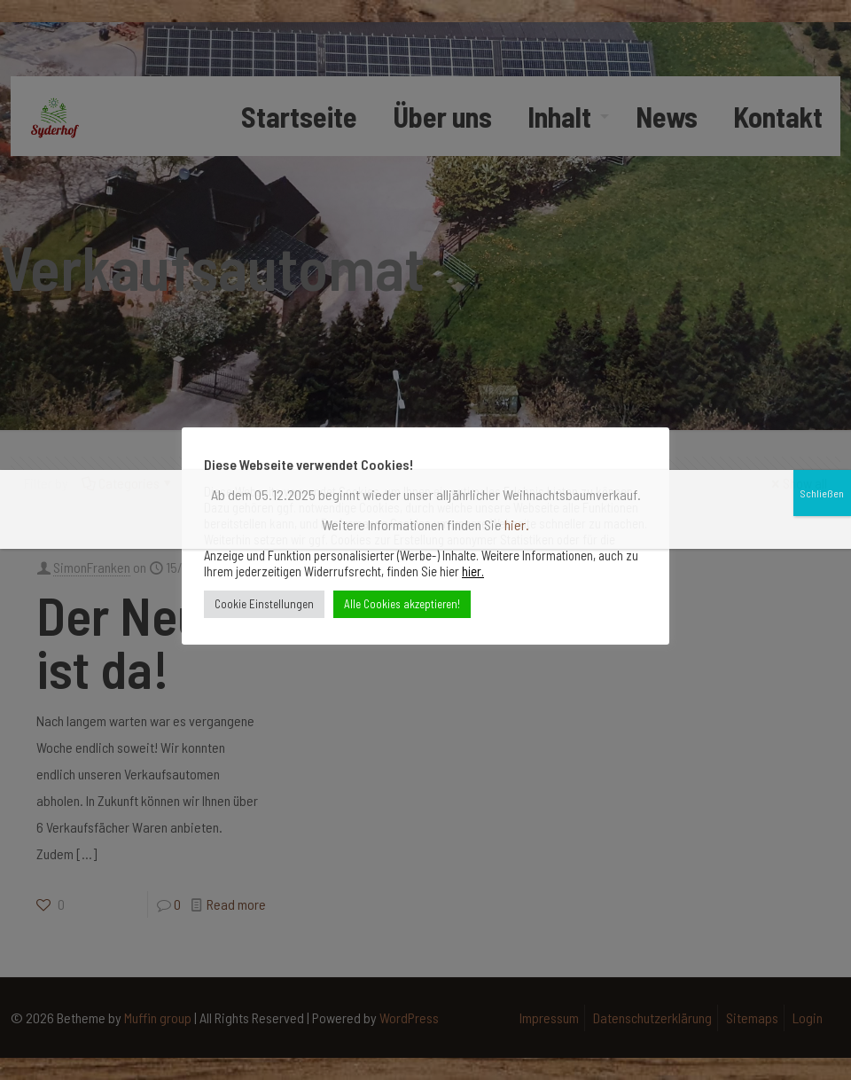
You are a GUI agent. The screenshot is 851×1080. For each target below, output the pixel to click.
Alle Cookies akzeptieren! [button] (402, 604)
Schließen (822, 117)
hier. (473, 571)
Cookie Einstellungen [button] (264, 604)
